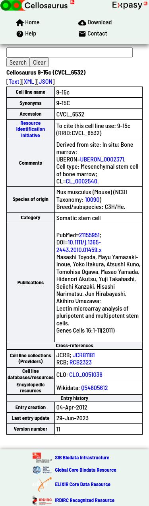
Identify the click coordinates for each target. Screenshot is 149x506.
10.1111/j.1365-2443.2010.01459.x (79, 245)
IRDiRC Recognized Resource (84, 500)
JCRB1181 (84, 354)
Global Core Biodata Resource (85, 470)
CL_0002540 (81, 181)
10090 (92, 199)
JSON (45, 81)
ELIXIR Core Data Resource (82, 484)
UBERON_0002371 (102, 159)
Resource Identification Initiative (30, 129)
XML (29, 81)
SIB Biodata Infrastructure (82, 457)
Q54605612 (94, 387)
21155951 (89, 234)
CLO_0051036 (86, 374)
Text (14, 81)
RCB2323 (81, 362)
